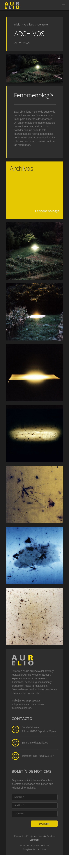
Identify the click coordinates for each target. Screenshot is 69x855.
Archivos (29, 24)
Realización (33, 845)
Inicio (17, 24)
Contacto (43, 24)
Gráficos (45, 845)
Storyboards (29, 849)
